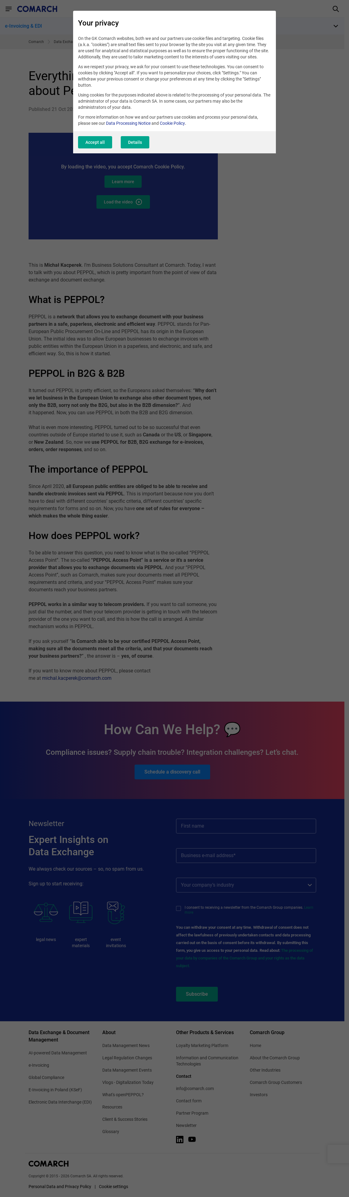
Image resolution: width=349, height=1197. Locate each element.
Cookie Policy (172, 123)
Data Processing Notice (128, 123)
